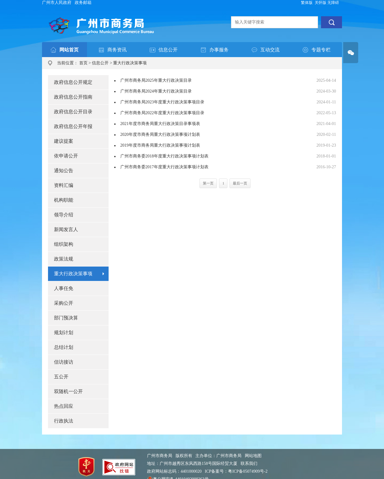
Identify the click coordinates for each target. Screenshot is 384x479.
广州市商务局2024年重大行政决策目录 (156, 91)
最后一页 (240, 183)
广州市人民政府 (56, 2)
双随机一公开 (68, 391)
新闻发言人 (66, 229)
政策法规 (63, 258)
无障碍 (333, 2)
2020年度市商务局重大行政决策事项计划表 (160, 134)
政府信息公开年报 (73, 126)
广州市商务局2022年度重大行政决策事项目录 (162, 113)
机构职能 (63, 200)
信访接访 (63, 362)
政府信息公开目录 (73, 111)
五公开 (61, 376)
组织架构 (63, 244)
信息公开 (100, 63)
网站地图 (253, 455)
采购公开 (63, 303)
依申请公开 (66, 155)
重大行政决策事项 (130, 63)
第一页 (208, 183)
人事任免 (63, 288)
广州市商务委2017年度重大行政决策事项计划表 (164, 167)
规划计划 (63, 332)
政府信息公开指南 (73, 96)
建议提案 (63, 141)
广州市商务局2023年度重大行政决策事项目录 (162, 102)
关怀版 (320, 2)
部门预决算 (66, 317)
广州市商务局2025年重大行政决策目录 (156, 80)
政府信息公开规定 (73, 82)
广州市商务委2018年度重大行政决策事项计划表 (164, 156)
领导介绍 (63, 214)
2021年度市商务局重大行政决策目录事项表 (160, 123)
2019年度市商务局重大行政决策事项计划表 (160, 145)
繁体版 (307, 2)
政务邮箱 (83, 2)
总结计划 (63, 347)
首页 (83, 63)
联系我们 (249, 463)
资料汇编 (63, 185)
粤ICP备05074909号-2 (247, 471)
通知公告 (63, 170)
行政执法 (63, 420)
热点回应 (63, 406)
